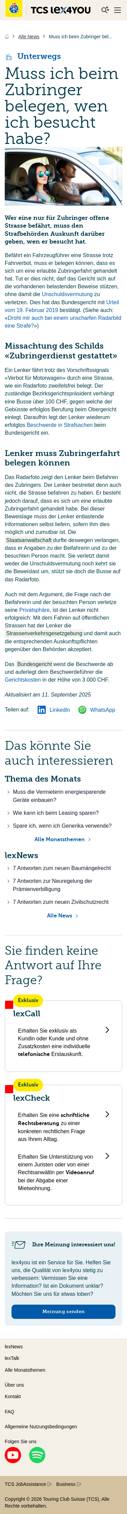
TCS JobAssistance (28, 1484)
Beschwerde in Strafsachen (60, 425)
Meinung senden (63, 1311)
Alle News (59, 916)
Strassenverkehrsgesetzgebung (44, 633)
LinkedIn (54, 710)
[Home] (7, 36)
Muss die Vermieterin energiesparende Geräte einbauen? (59, 796)
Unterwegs (33, 56)
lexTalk (12, 1358)
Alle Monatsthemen (60, 839)
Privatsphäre (34, 610)
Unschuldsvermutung (68, 294)
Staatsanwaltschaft (28, 540)
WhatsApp (96, 710)
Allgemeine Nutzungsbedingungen (41, 1426)
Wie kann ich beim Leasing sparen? (56, 813)
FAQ (9, 1411)
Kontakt (13, 1396)
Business (68, 1484)
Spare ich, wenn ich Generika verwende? (62, 826)
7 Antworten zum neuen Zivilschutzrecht (61, 902)
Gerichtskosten (23, 680)
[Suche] (105, 10)
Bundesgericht (34, 664)
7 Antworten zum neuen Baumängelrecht (62, 868)
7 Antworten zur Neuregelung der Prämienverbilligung (52, 885)
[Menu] (117, 10)
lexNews (14, 1346)
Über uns (14, 1385)
